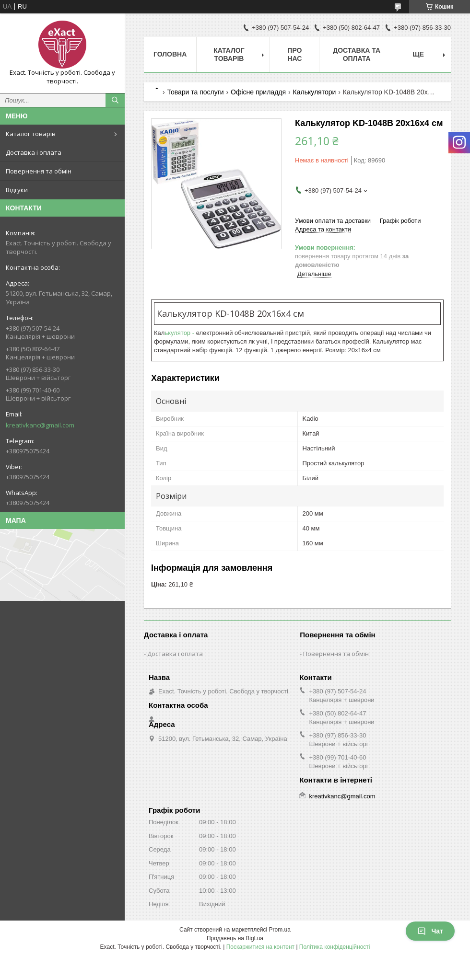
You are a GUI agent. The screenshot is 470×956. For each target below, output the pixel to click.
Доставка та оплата (356, 54)
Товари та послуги (195, 92)
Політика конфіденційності (334, 947)
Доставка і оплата (33, 152)
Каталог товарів (31, 133)
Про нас (294, 54)
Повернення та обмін (38, 171)
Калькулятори (314, 92)
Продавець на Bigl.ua (235, 938)
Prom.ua (280, 929)
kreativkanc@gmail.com (40, 425)
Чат (430, 931)
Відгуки (17, 189)
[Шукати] (115, 100)
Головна (170, 54)
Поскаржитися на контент (260, 947)
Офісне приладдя (258, 92)
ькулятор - (180, 332)
